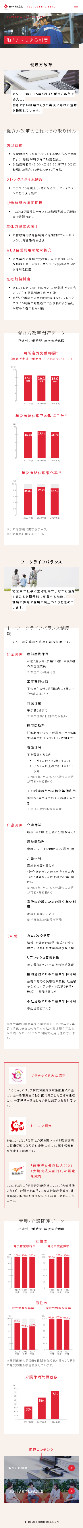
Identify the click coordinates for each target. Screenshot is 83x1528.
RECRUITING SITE (41, 6)
